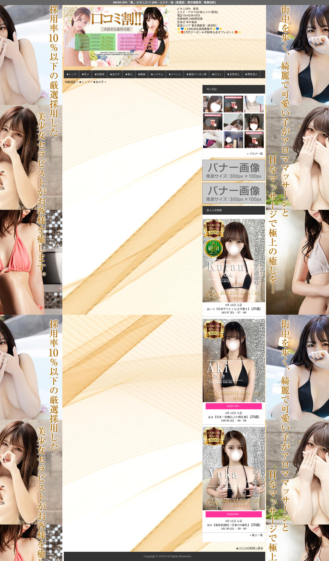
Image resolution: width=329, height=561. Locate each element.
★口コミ (217, 74)
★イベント (174, 74)
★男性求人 (251, 74)
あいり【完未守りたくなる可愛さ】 (229, 309)
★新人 (129, 74)
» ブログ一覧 (255, 153)
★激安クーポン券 (196, 74)
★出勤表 (99, 74)
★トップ (71, 74)
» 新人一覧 (256, 535)
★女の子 (115, 74)
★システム (157, 74)
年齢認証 (70, 81)
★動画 (141, 74)
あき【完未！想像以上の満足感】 (228, 417)
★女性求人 (233, 74)
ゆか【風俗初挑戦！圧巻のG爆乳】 (228, 525)
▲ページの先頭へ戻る (249, 547)
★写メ (85, 74)
